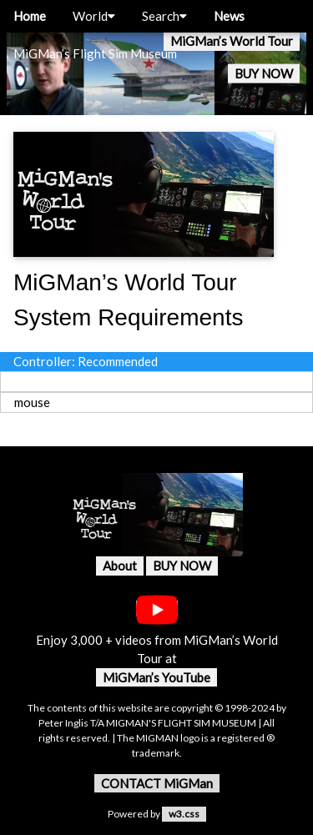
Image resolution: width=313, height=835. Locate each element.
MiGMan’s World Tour (231, 40)
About (120, 565)
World (94, 15)
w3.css (184, 813)
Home (29, 15)
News (229, 15)
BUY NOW (264, 73)
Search (164, 15)
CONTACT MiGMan (157, 783)
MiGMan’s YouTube (156, 677)
